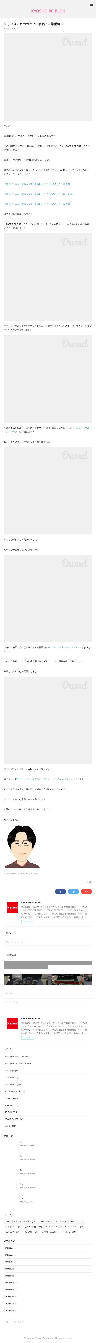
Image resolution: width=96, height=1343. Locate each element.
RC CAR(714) (33, 873)
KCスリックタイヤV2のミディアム (65, 647)
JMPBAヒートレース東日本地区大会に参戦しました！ (42, 1142)
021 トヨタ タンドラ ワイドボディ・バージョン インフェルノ (46, 779)
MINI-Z (10, 1126)
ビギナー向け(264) (10, 873)
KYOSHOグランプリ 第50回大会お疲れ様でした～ (41, 1184)
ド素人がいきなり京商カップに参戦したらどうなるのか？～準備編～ (38, 184)
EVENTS (11, 1098)
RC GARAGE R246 (15, 1091)
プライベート (12, 1077)
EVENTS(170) (23, 873)
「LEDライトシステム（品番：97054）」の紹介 (40, 1198)
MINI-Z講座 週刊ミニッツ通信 (19, 1057)
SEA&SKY (12, 1105)
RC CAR (11, 1112)
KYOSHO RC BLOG (48, 11)
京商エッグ (11, 1071)
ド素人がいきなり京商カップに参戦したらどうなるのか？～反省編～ (38, 204)
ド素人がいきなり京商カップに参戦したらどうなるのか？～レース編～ (39, 194)
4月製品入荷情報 (27, 1156)
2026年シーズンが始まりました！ (34, 1170)
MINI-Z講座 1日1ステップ (18, 1064)
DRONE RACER (14, 1119)
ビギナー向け (13, 1084)
